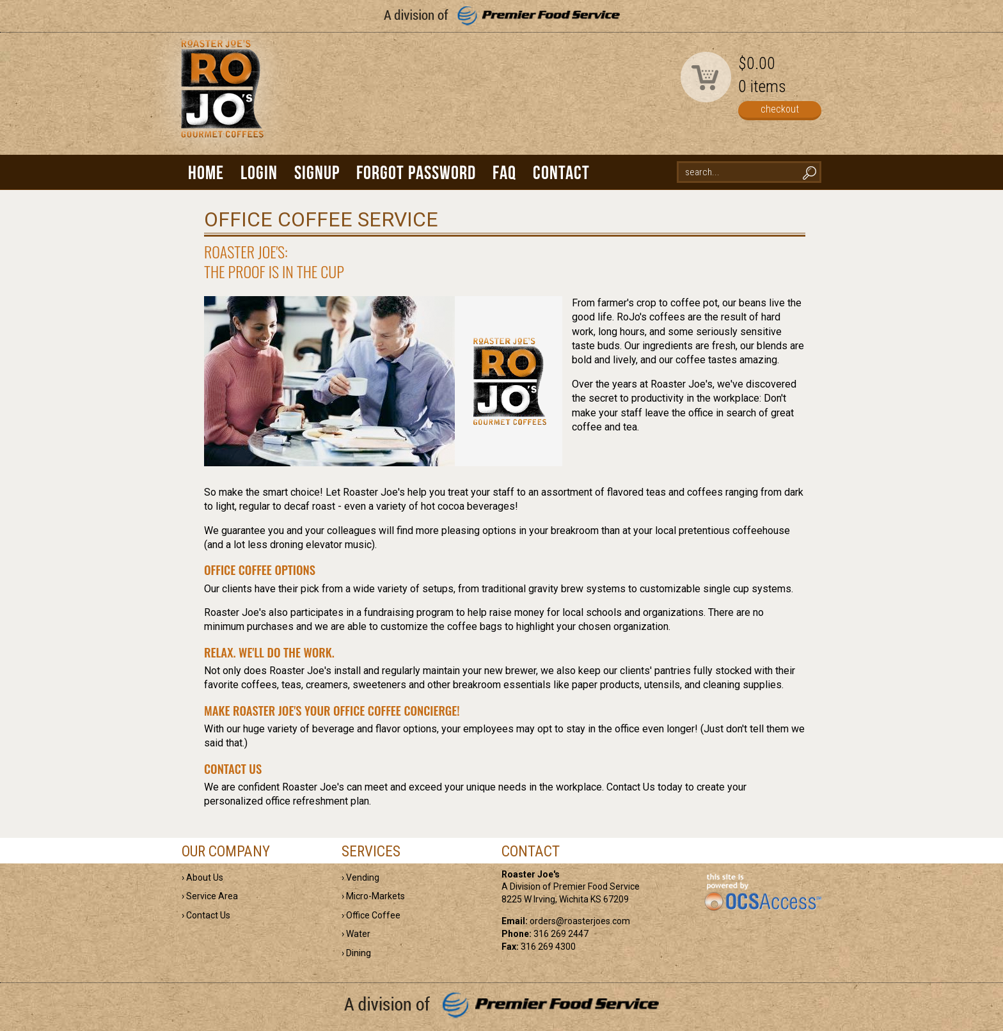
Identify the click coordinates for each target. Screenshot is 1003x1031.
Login (259, 172)
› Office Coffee (371, 915)
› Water (356, 934)
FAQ (504, 172)
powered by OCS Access (762, 893)
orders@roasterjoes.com (580, 921)
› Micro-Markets (373, 896)
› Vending (360, 877)
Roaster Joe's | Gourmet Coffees (220, 100)
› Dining (356, 953)
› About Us (202, 877)
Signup (317, 172)
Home (206, 172)
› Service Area (210, 896)
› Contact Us (206, 915)
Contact (561, 172)
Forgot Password (416, 172)
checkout (780, 109)
